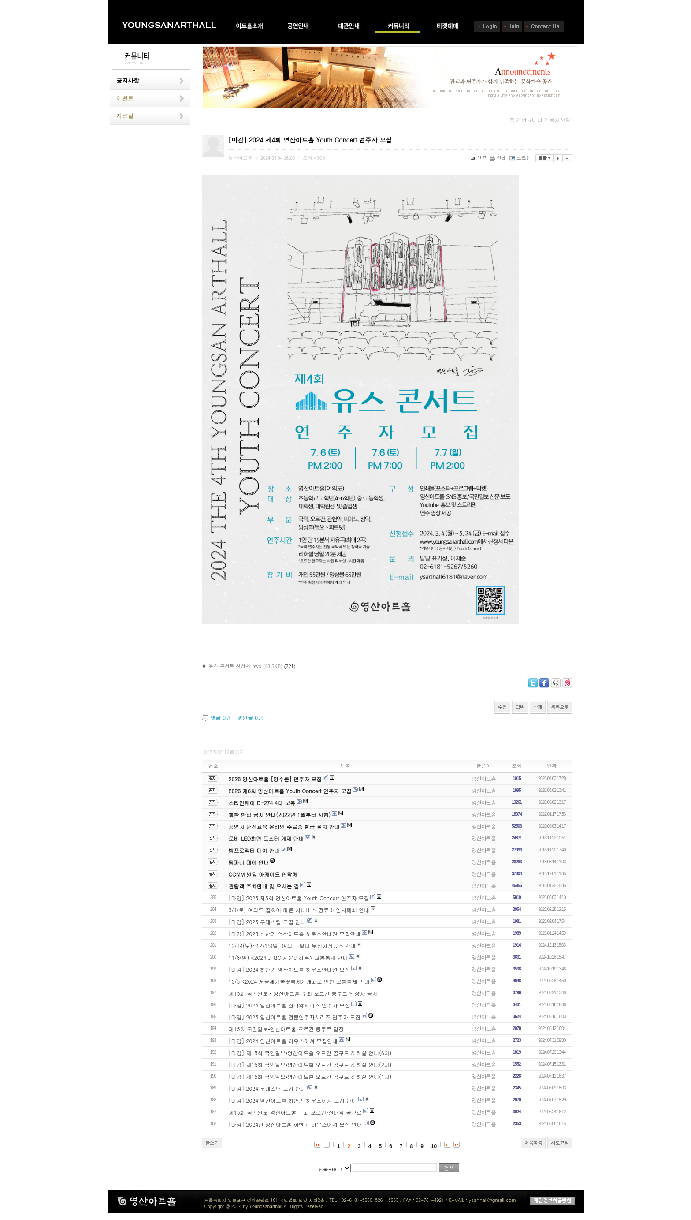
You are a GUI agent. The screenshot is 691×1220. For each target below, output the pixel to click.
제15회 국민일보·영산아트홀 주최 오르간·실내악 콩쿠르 (295, 1112)
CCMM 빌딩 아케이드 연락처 (263, 874)
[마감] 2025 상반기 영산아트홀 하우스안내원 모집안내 (295, 933)
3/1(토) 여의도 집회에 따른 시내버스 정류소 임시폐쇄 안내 (299, 910)
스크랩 (521, 157)
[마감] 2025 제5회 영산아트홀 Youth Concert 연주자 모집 (299, 898)
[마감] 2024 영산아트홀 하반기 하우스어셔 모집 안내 (293, 1100)
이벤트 (125, 98)
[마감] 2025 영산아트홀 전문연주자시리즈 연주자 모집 (295, 1017)
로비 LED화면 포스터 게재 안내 (266, 838)
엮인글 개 (250, 717)
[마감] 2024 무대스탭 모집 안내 (267, 1088)
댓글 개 (220, 717)
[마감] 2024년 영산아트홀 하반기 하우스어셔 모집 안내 (296, 1124)
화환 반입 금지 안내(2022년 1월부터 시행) (280, 814)
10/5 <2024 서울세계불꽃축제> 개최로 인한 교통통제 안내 (299, 981)
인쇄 (498, 157)
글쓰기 (212, 1142)
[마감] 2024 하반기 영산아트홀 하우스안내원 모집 (289, 969)
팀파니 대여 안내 (249, 862)
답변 (520, 707)
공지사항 (127, 80)
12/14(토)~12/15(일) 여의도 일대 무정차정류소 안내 (292, 945)
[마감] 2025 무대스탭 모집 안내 (267, 921)
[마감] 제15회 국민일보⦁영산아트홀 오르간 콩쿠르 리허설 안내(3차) (310, 1052)
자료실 (125, 115)
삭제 (537, 707)
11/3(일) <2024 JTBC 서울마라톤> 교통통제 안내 (288, 957)
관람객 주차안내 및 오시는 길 (264, 886)
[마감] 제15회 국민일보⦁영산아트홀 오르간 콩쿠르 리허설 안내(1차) (310, 1076)
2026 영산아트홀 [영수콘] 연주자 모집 (275, 779)
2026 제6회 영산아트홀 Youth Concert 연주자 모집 (290, 791)
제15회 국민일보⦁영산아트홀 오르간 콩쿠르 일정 (286, 1029)
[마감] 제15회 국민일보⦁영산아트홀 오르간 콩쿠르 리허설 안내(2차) (310, 1064)
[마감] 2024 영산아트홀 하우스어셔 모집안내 (283, 1041)
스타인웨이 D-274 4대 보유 (262, 802)
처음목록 (533, 1142)
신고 (479, 157)
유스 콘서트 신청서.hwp (234, 666)
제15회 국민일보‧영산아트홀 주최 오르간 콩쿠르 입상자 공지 (303, 993)
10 (434, 1146)
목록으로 (559, 707)
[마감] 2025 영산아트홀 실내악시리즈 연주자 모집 (289, 1005)
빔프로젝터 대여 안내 (254, 850)
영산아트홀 (484, 778)
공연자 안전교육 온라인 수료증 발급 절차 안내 (284, 826)
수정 (502, 707)
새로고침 (559, 1142)
